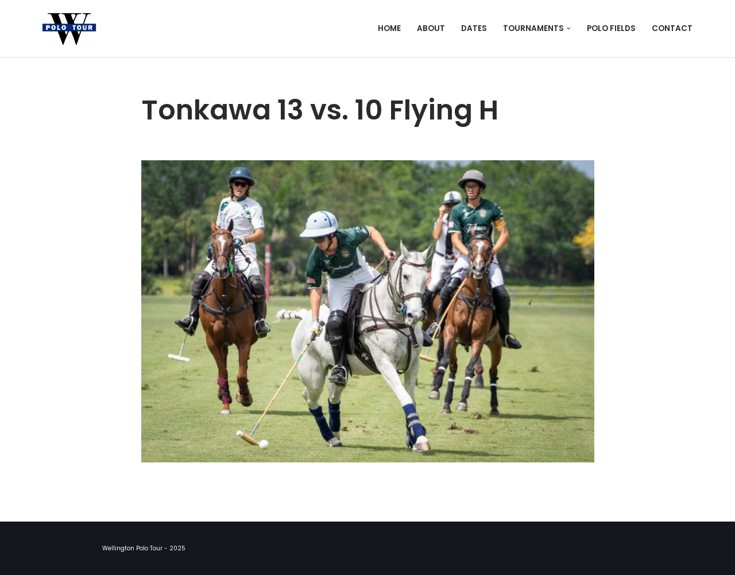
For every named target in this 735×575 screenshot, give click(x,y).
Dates (474, 28)
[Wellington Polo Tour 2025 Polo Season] (72, 28)
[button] (569, 28)
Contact (672, 28)
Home (389, 28)
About (431, 28)
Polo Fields (611, 28)
